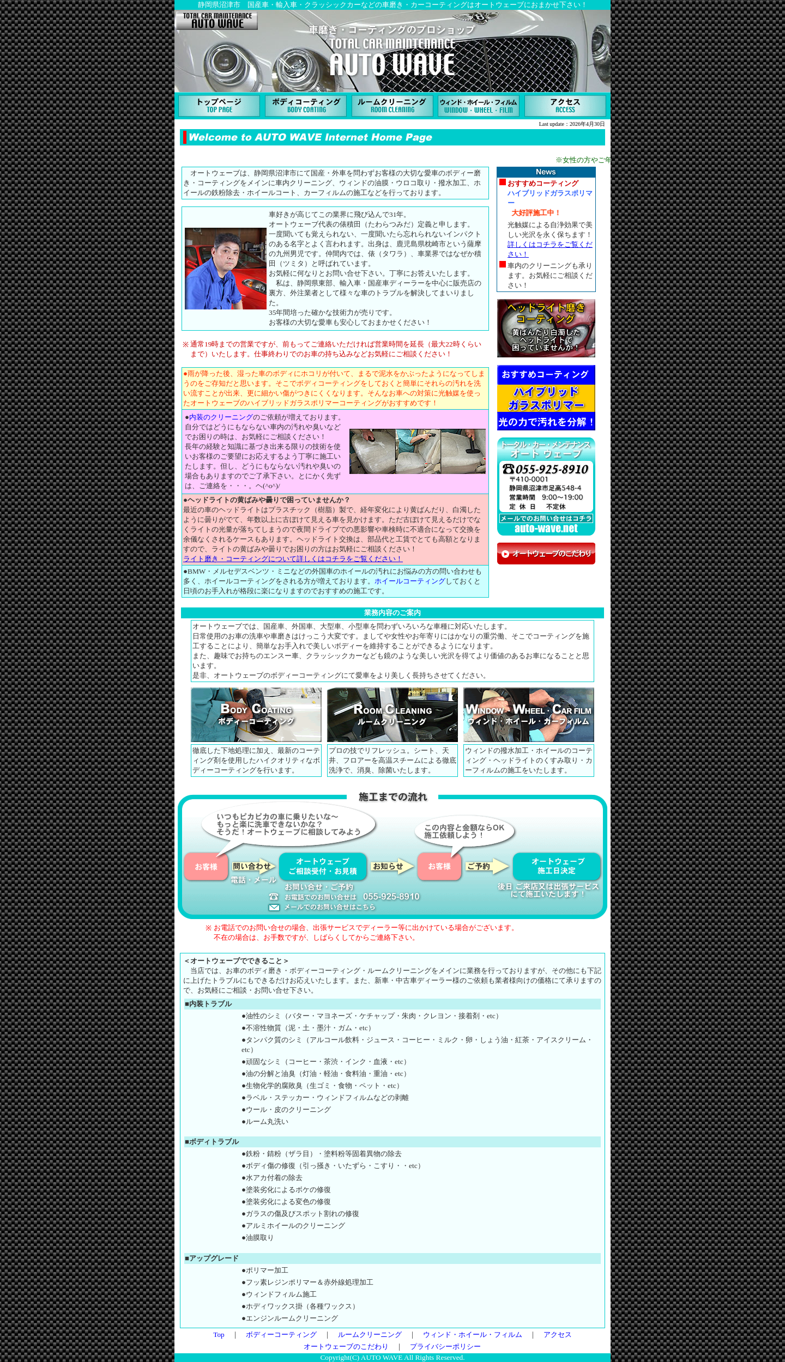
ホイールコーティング (410, 581)
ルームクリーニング (370, 1334)
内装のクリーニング (221, 417)
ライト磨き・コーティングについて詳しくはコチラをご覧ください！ (293, 559)
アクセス (558, 1334)
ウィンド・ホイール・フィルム (472, 1334)
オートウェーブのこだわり (346, 1346)
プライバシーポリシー (445, 1346)
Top (219, 1334)
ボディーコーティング (281, 1334)
